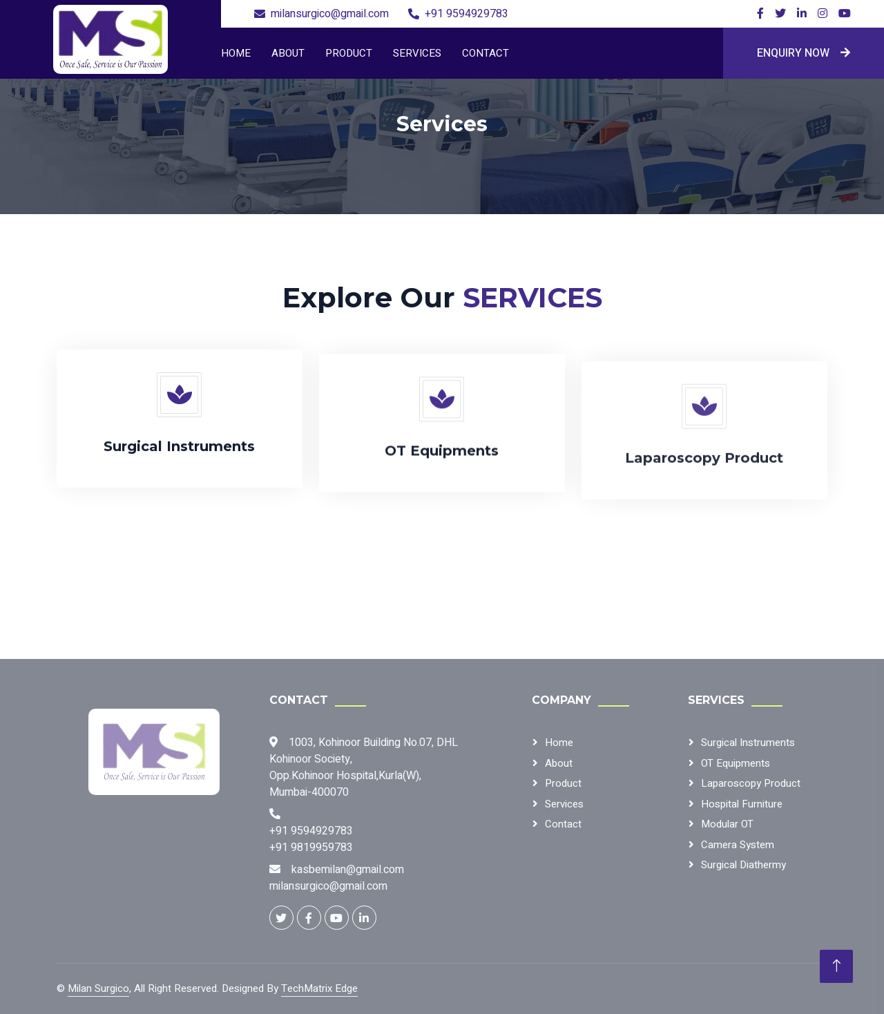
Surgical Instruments (748, 742)
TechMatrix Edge (319, 988)
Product (348, 53)
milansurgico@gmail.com (330, 14)
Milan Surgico (98, 988)
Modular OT (727, 824)
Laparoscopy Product (750, 783)
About (288, 53)
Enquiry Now (803, 53)
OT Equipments (735, 763)
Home (236, 53)
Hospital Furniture (741, 804)
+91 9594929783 (466, 14)
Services (417, 53)
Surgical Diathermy (743, 864)
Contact (485, 53)
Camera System (737, 844)
